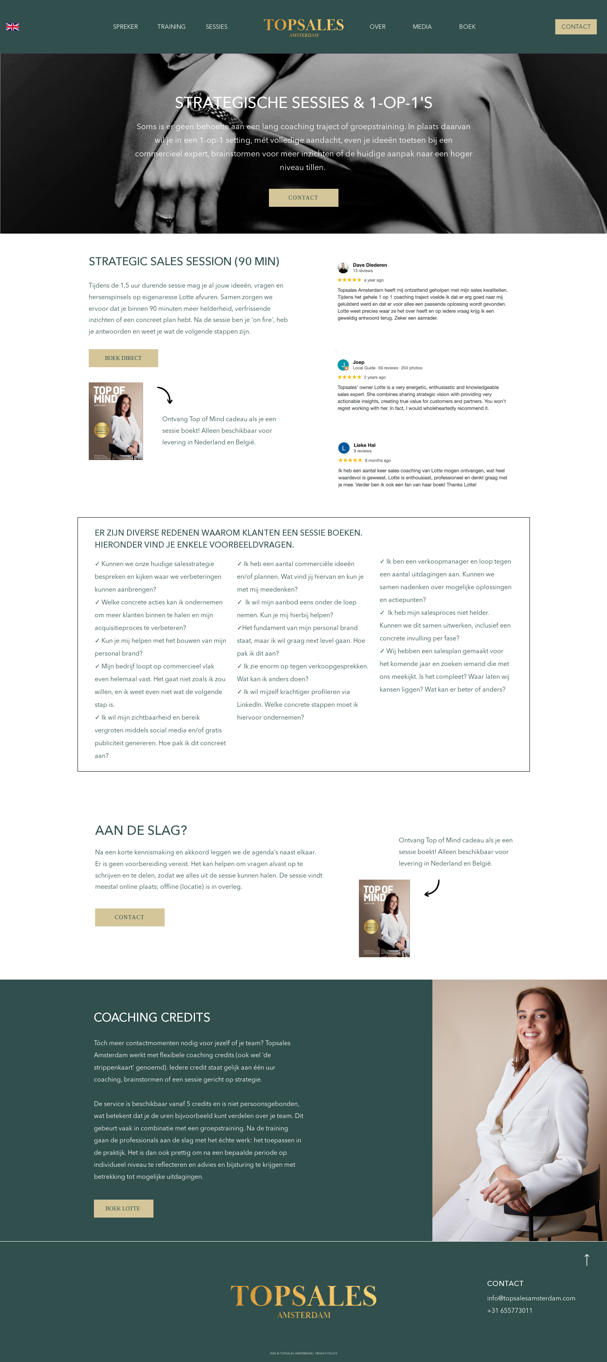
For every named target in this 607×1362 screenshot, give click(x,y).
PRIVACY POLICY (325, 1353)
